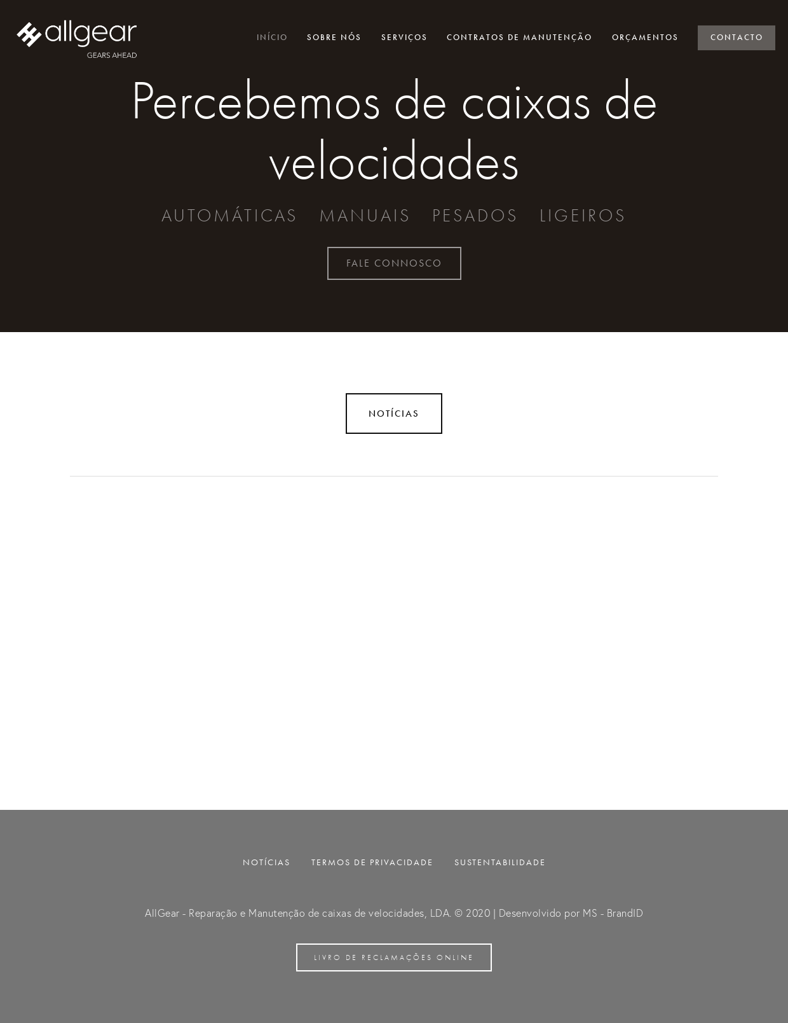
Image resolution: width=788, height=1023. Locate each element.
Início (272, 37)
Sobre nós (334, 37)
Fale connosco (394, 263)
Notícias (394, 413)
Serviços (404, 37)
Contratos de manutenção (519, 37)
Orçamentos (645, 37)
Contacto (736, 37)
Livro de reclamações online (394, 957)
